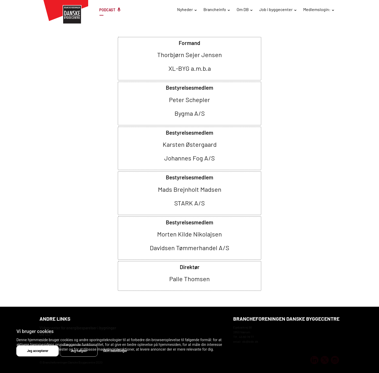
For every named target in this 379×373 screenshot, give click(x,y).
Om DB (243, 9)
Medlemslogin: (316, 9)
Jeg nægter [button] (79, 351)
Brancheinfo (214, 9)
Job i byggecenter (276, 9)
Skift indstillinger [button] (115, 351)
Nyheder (185, 9)
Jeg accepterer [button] (37, 351)
